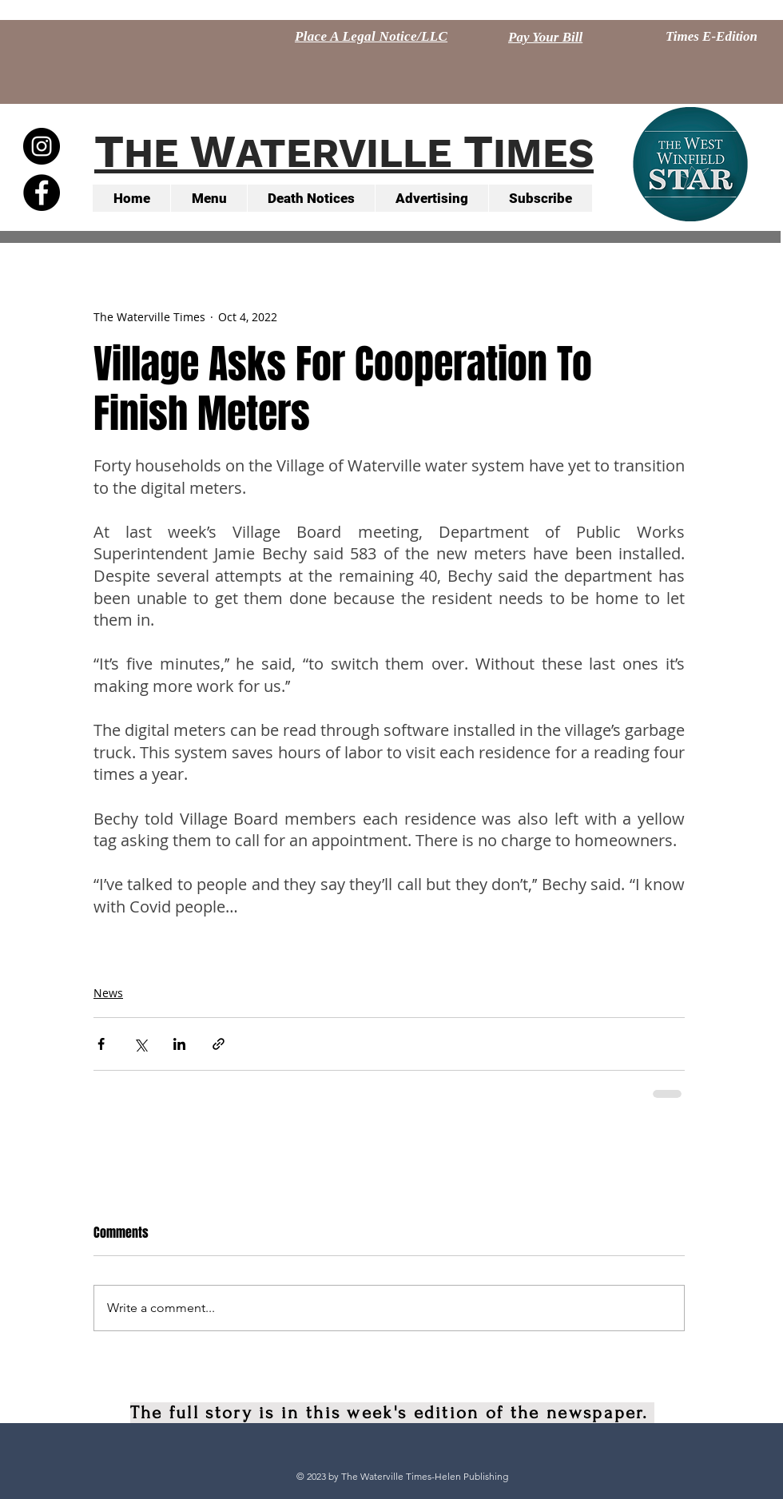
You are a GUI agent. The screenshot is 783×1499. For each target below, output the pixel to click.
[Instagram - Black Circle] (41, 146)
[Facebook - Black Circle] (41, 192)
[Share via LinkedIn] (179, 1044)
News (108, 992)
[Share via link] (218, 1044)
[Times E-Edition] (711, 37)
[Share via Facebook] (101, 1044)
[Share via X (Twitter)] (140, 1044)
